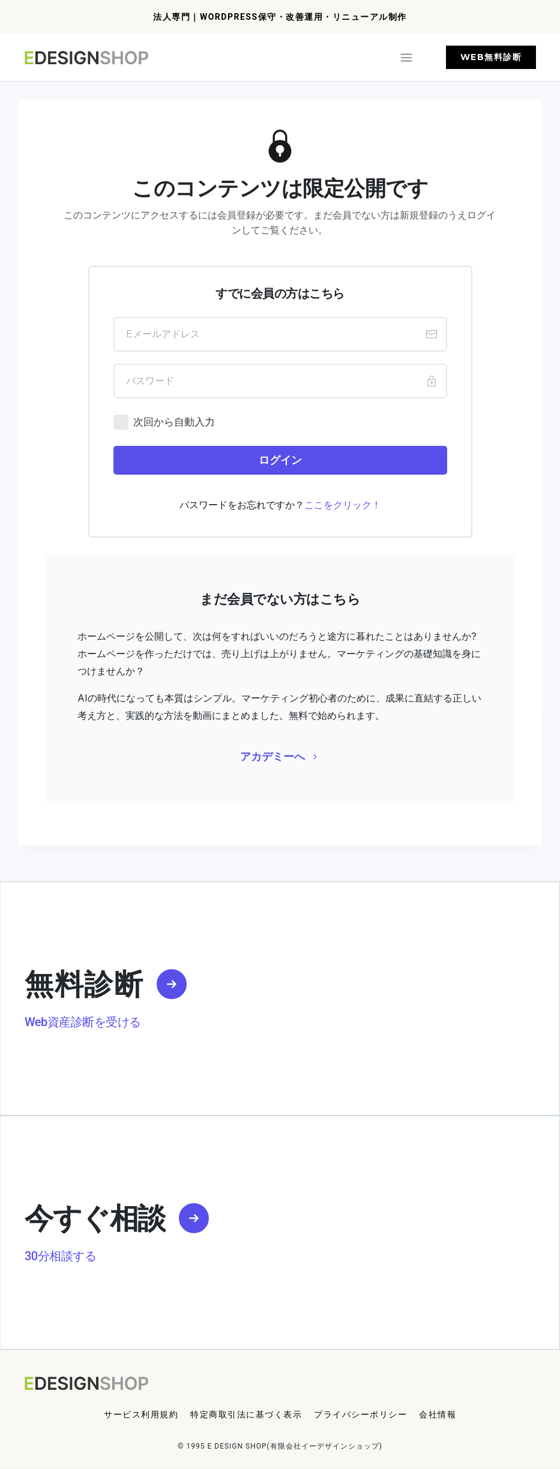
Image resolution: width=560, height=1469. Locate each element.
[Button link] (491, 57)
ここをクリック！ (342, 505)
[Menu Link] (141, 1414)
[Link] (171, 984)
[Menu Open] (282, 58)
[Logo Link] (88, 57)
